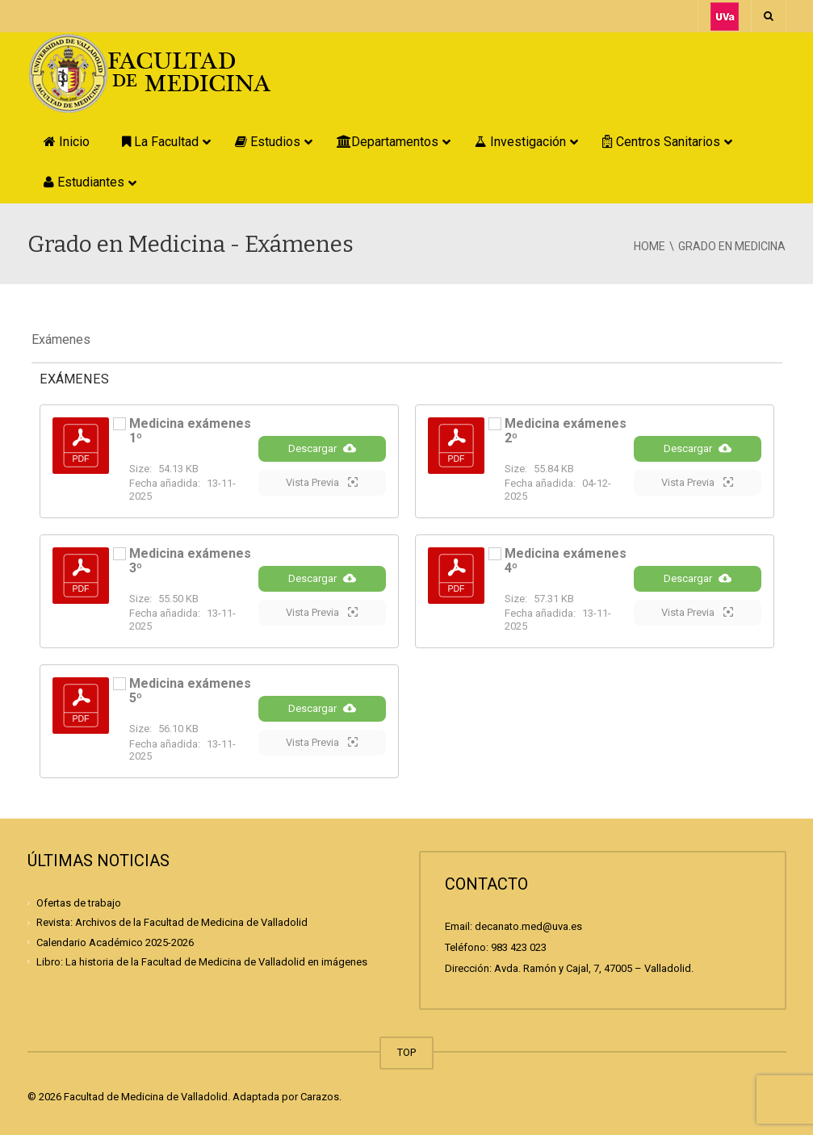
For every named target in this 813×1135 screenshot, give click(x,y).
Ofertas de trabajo (78, 903)
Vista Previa (322, 481)
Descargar (322, 448)
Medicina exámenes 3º (190, 561)
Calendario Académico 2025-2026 (115, 942)
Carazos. (321, 1097)
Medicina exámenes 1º (190, 431)
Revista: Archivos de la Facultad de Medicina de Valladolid (172, 922)
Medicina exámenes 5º (190, 691)
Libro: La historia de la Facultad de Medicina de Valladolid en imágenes (201, 962)
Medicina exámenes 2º (566, 431)
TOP (406, 1052)
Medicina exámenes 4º (566, 561)
